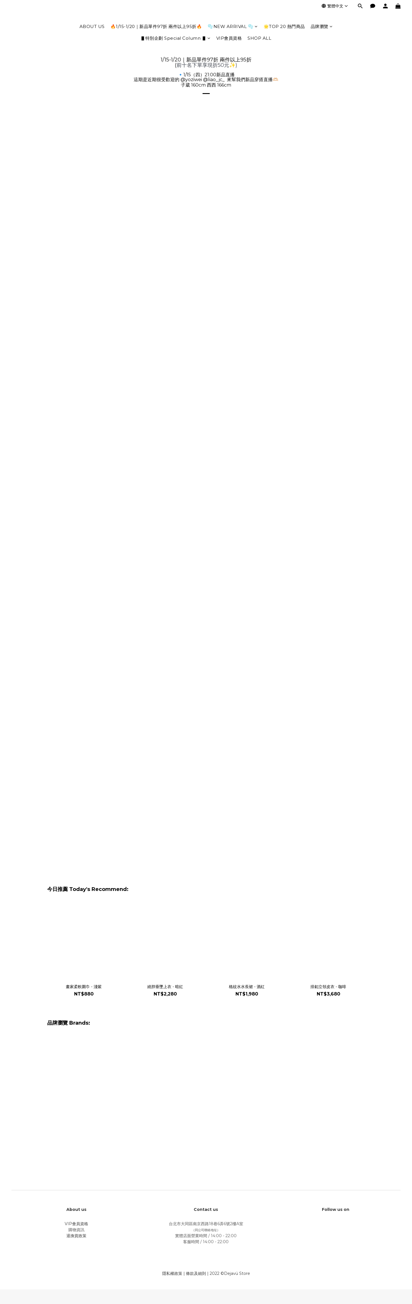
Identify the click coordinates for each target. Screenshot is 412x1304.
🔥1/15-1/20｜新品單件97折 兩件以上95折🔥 (156, 26)
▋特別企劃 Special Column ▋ (176, 38)
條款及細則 (196, 1273)
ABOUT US (92, 26)
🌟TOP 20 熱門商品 (284, 26)
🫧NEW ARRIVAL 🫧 (233, 26)
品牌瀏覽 (322, 26)
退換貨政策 (76, 1235)
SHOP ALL (259, 38)
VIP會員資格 (229, 38)
